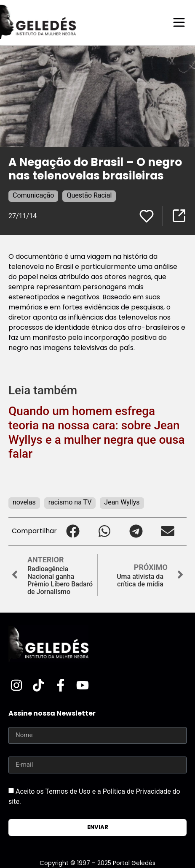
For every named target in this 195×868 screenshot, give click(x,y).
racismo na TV (70, 502)
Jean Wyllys (121, 502)
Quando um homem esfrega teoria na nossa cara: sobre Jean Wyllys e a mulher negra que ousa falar (96, 432)
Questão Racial (89, 195)
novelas (24, 502)
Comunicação (33, 195)
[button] (72, 531)
